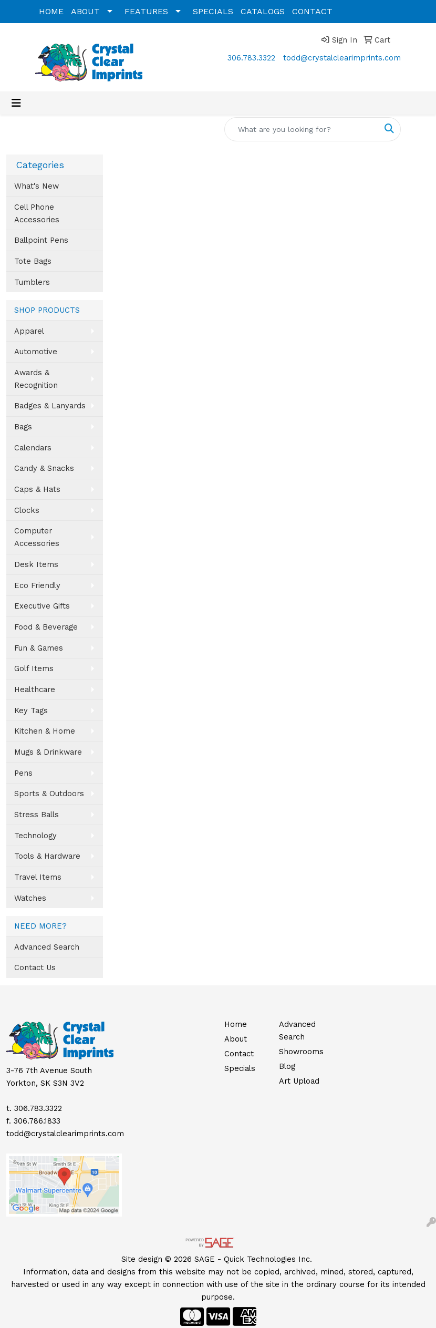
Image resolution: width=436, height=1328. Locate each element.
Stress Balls (36, 814)
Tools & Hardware (47, 856)
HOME (51, 11)
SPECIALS (213, 11)
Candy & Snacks (44, 468)
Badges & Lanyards (50, 405)
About (235, 1039)
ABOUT (85, 11)
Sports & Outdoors (49, 793)
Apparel (29, 331)
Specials (239, 1068)
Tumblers (32, 282)
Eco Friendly (37, 585)
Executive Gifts (42, 606)
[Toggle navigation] (16, 103)
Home (235, 1024)
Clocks (26, 510)
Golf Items (34, 668)
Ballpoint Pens (41, 240)
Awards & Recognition (36, 379)
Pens (23, 773)
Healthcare (34, 689)
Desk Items (36, 564)
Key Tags (31, 710)
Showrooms (300, 1051)
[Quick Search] (301, 129)
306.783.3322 (251, 58)
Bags (23, 426)
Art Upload (299, 1081)
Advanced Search (46, 947)
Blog (287, 1066)
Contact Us (35, 967)
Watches (30, 898)
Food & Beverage (46, 627)
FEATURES (146, 11)
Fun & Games (38, 648)
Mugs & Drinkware (48, 752)
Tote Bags (32, 261)
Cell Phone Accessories (36, 213)
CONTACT (312, 11)
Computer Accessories (36, 537)
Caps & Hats (37, 489)
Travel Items (37, 877)
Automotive (35, 351)
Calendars (32, 447)
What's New (36, 186)
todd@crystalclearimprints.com (342, 58)
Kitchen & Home (44, 731)
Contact (239, 1053)
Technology (35, 835)
